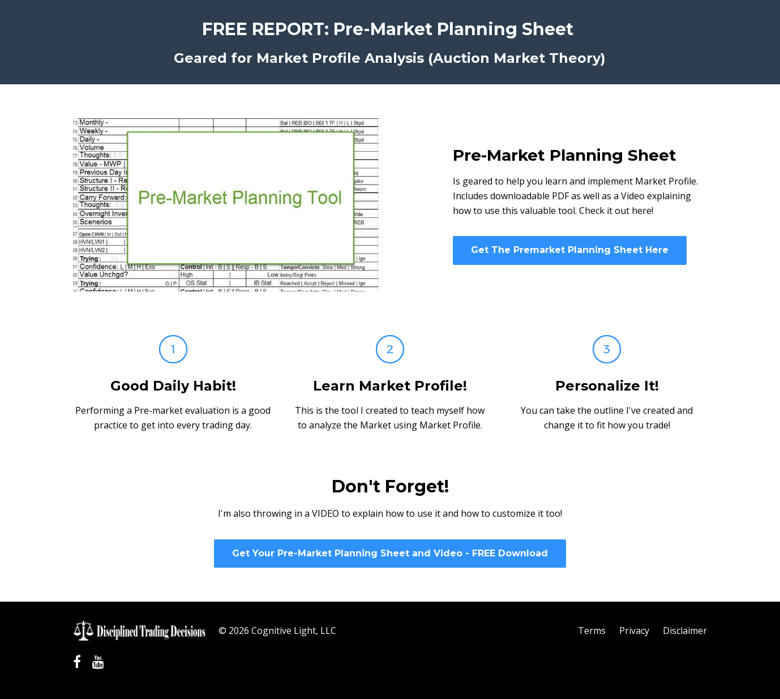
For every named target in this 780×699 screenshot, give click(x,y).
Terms (592, 630)
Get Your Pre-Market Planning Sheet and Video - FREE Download (390, 553)
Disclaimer (685, 630)
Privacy (634, 630)
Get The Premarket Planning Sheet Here (569, 250)
